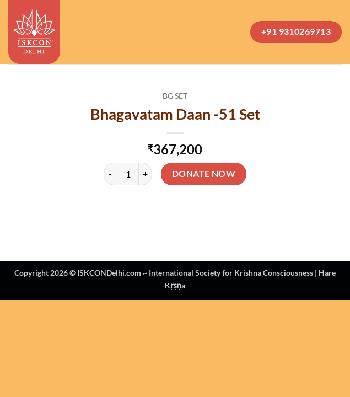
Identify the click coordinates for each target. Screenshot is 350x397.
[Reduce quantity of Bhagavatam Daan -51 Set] (110, 174)
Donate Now (204, 174)
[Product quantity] (128, 174)
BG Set (175, 96)
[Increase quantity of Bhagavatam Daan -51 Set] (145, 174)
